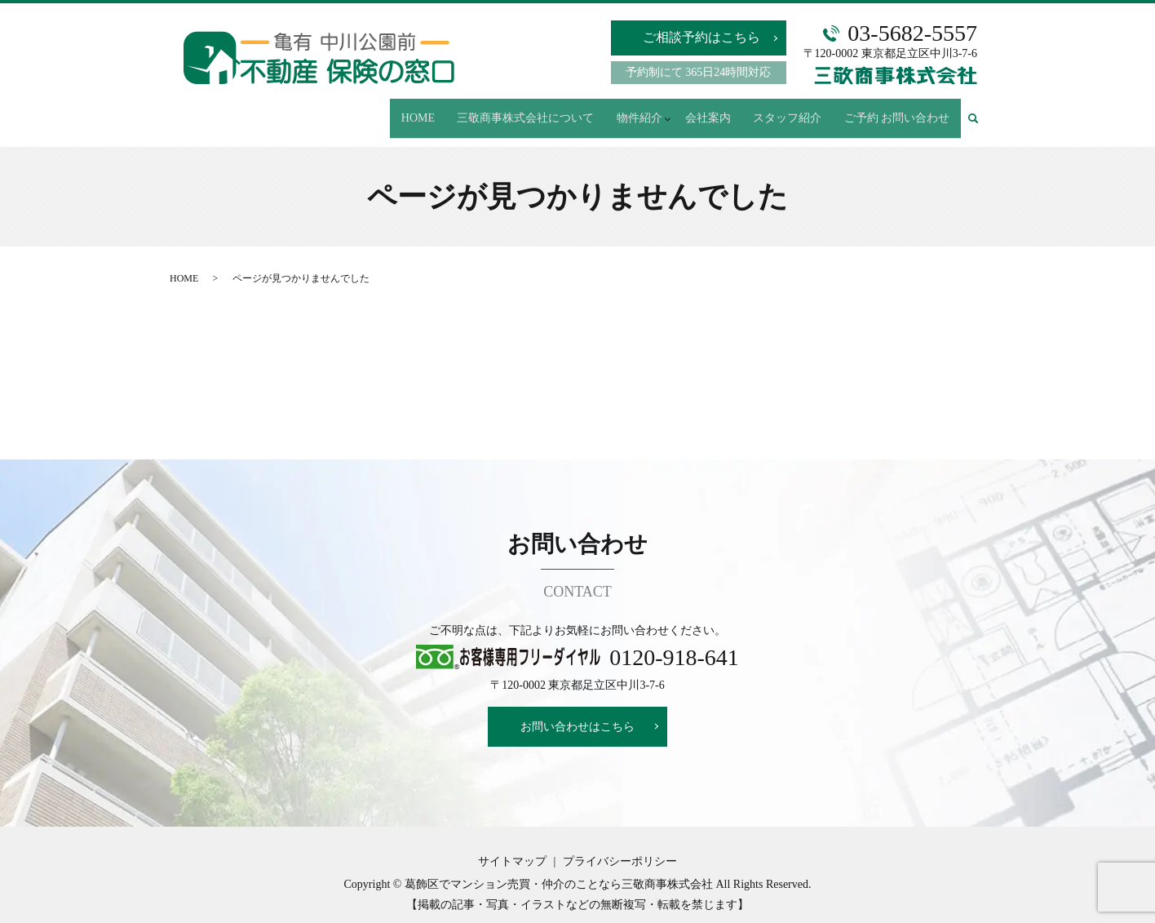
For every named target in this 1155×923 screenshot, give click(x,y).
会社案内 (718, 110)
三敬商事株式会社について (536, 110)
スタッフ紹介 (793, 110)
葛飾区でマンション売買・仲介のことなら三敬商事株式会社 (559, 869)
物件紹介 (646, 110)
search (980, 111)
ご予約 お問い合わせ (899, 110)
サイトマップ (512, 847)
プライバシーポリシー (620, 847)
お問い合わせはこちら (577, 712)
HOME (432, 110)
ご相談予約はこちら (701, 37)
